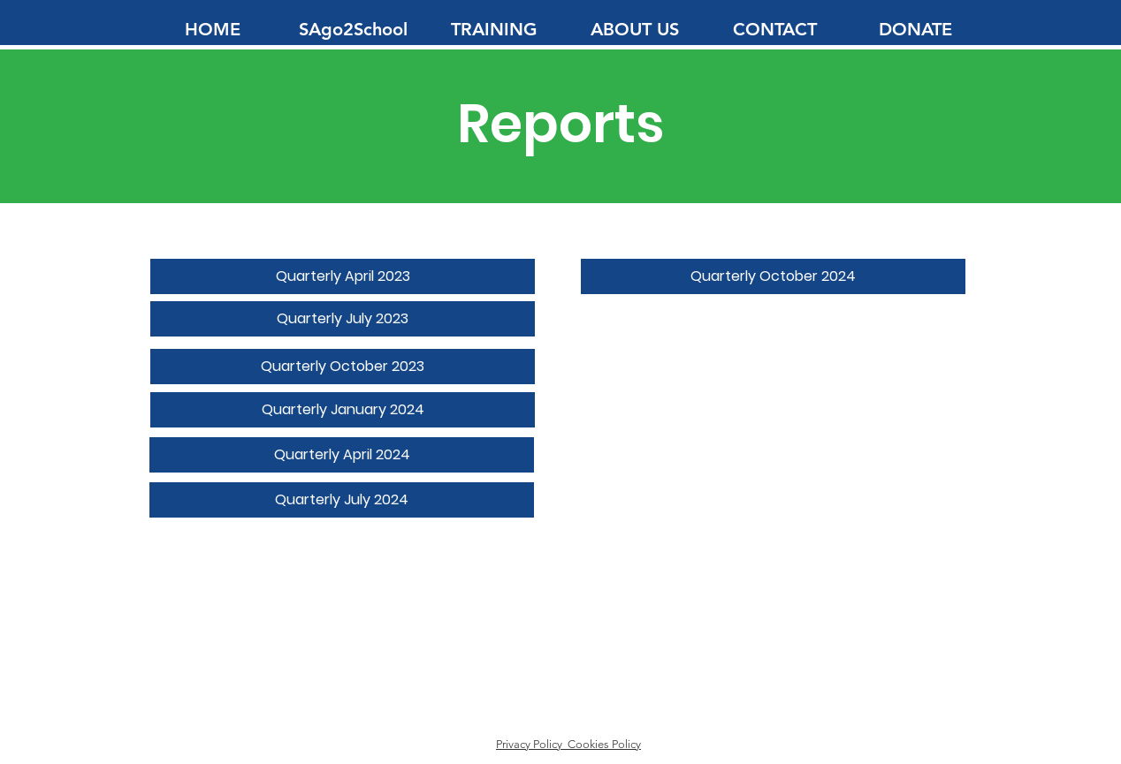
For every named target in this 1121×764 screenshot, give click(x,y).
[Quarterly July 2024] (341, 500)
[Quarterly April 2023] (342, 276)
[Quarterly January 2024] (342, 409)
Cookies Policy (604, 744)
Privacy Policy (532, 744)
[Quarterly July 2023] (342, 319)
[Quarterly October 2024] (773, 276)
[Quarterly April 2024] (341, 455)
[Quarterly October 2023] (342, 366)
